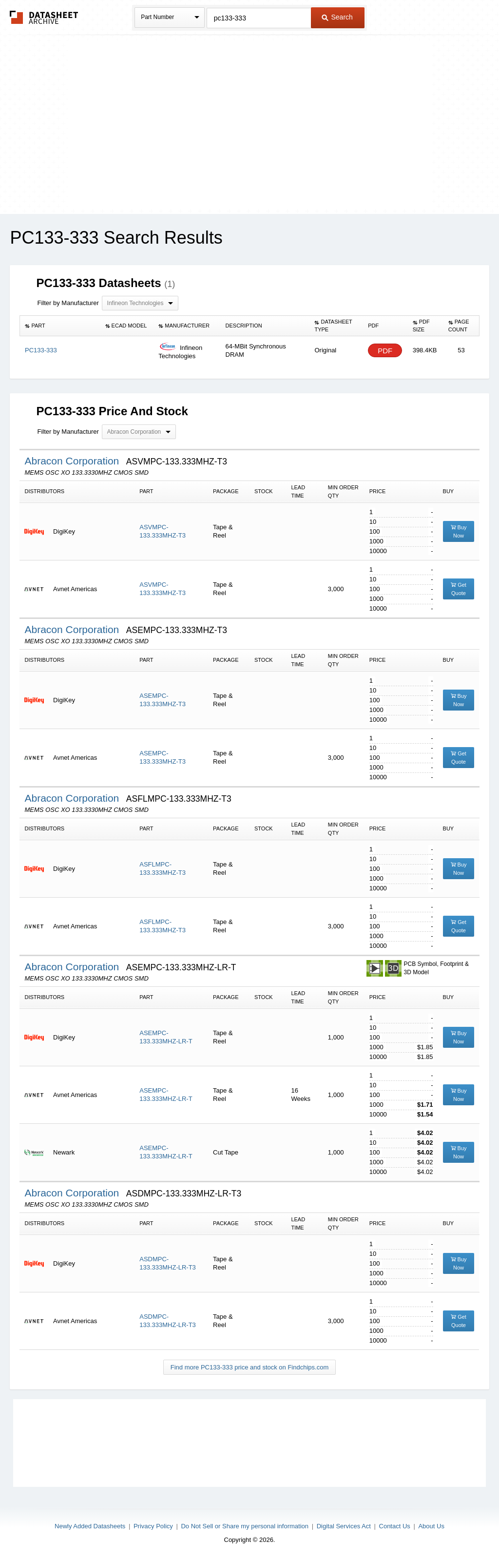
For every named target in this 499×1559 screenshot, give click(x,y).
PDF (385, 350)
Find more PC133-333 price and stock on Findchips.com (249, 1367)
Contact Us (394, 1526)
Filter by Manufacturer (67, 303)
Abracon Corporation (73, 460)
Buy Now (459, 531)
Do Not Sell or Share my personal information (244, 1526)
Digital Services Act (344, 1526)
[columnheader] (60, 326)
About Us (431, 1526)
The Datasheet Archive (44, 17)
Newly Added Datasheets (90, 1526)
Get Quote (458, 589)
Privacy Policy (153, 1526)
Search (337, 17)
